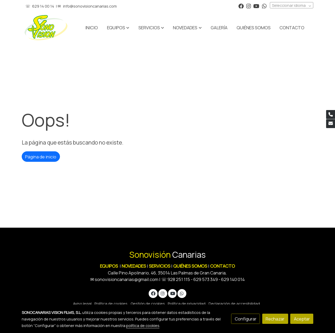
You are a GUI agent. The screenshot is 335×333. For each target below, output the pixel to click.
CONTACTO (222, 266)
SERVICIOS (159, 266)
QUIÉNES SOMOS (190, 266)
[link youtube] (256, 5)
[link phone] (330, 114)
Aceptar (302, 319)
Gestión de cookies (148, 303)
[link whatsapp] (264, 5)
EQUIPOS (109, 266)
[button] (151, 27)
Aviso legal (82, 303)
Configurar (245, 319)
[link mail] (330, 123)
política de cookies (142, 325)
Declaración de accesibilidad (234, 303)
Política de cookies (110, 303)
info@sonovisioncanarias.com (90, 6)
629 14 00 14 (43, 6)
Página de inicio (40, 157)
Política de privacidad (186, 303)
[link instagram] (248, 5)
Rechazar (275, 319)
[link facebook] (241, 5)
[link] (46, 28)
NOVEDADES (134, 266)
